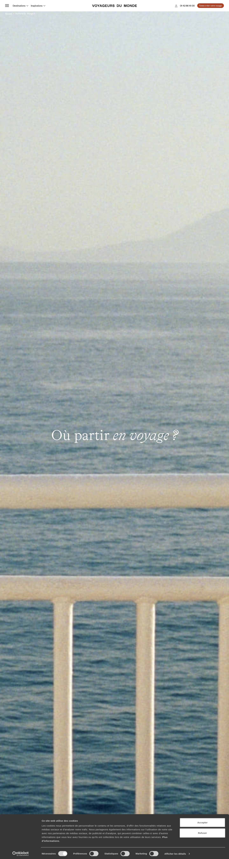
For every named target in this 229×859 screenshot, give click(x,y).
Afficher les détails (175, 852)
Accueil (8, 13)
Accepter (202, 821)
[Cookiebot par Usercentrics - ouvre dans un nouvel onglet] (21, 852)
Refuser (202, 832)
